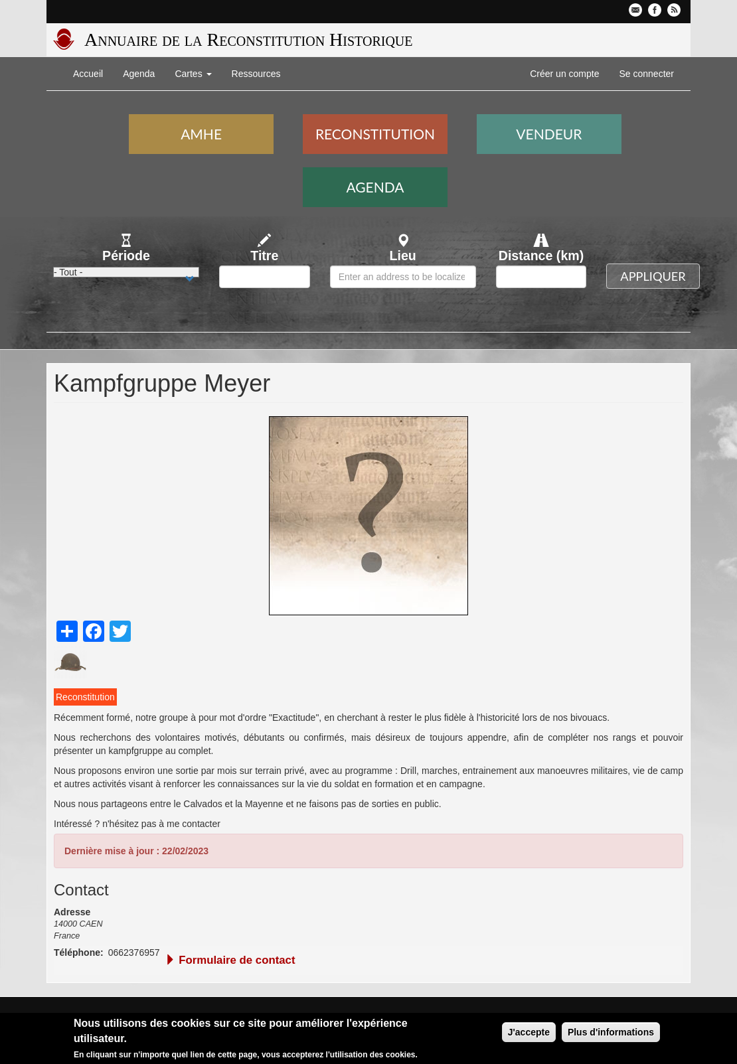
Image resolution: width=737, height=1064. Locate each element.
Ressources (256, 73)
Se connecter (647, 73)
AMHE (201, 133)
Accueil (88, 73)
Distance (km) (541, 255)
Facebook (654, 10)
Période (126, 255)
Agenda (139, 73)
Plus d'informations (611, 1033)
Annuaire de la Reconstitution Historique (248, 39)
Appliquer (652, 276)
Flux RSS (674, 10)
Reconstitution (375, 133)
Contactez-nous (635, 10)
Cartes (193, 73)
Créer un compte (564, 73)
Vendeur (549, 133)
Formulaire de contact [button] (230, 960)
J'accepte (529, 1033)
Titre (264, 255)
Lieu (403, 255)
